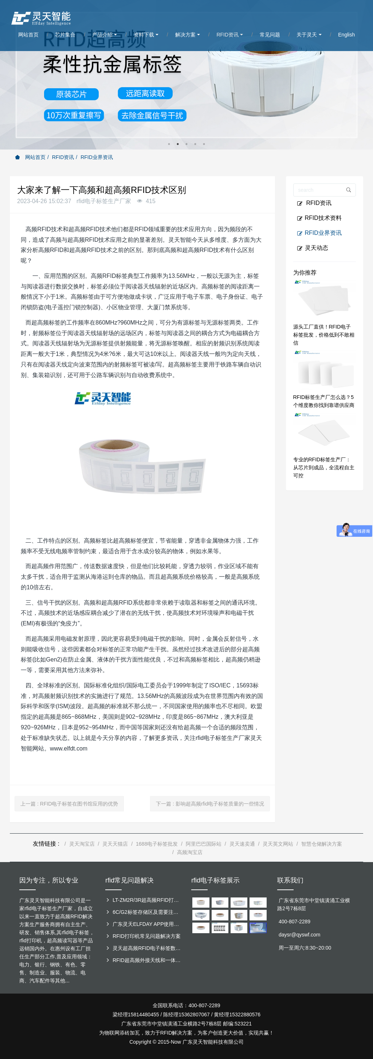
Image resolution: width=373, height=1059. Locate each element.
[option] (186, 75)
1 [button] (169, 144)
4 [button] (195, 144)
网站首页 (30, 157)
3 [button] (186, 144)
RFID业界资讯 (97, 157)
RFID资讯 (63, 157)
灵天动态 (312, 248)
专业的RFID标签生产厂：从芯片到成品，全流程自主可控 (323, 467)
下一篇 (210, 804)
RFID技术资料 (319, 218)
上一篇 (69, 804)
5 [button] (204, 144)
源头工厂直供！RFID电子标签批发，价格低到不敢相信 (323, 335)
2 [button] (177, 144)
